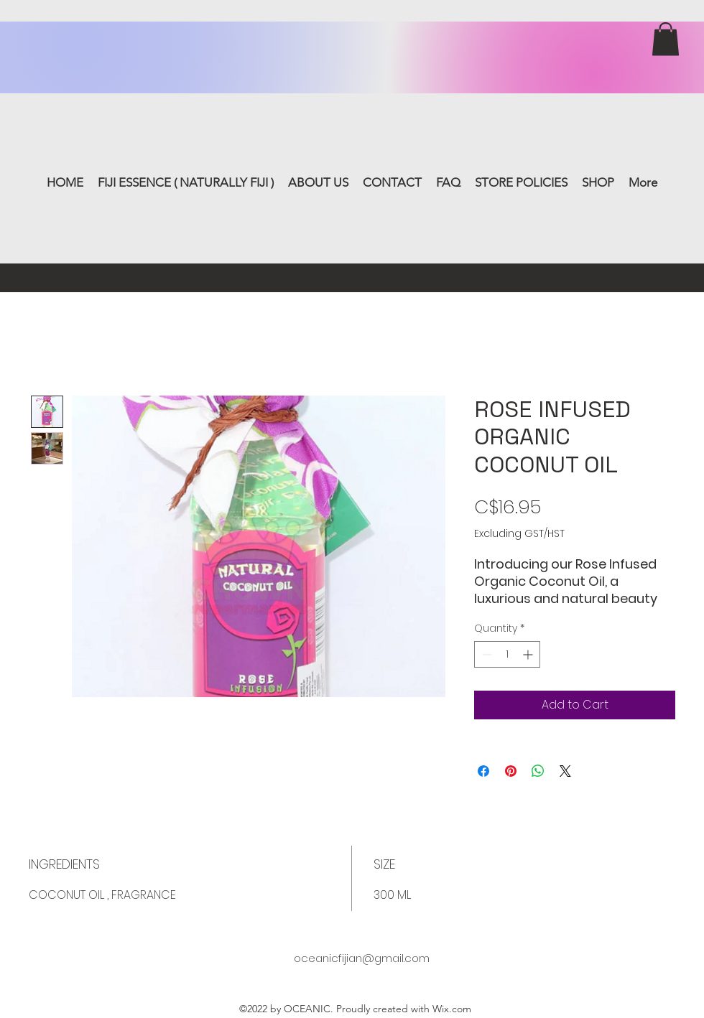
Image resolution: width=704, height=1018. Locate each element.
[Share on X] (565, 771)
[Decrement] (485, 654)
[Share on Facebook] (483, 771)
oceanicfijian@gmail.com (362, 958)
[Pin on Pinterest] (510, 771)
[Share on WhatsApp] (538, 771)
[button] (666, 39)
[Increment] (529, 654)
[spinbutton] (507, 654)
